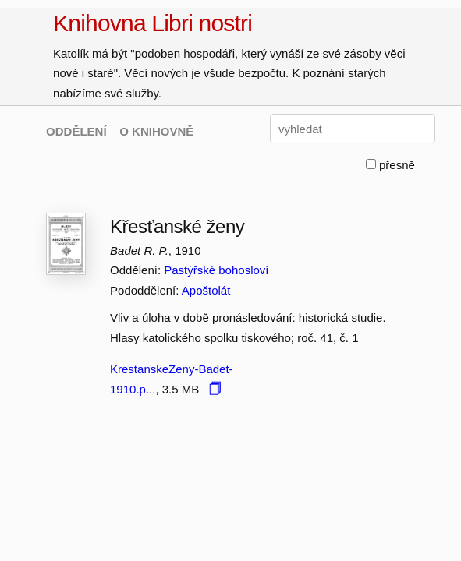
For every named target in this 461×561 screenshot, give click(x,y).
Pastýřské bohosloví (216, 270)
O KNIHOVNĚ (156, 131)
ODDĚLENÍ (76, 131)
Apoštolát (206, 290)
